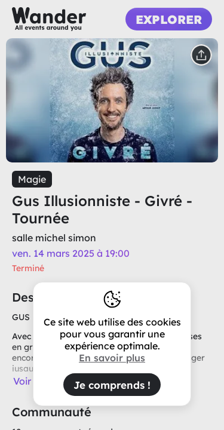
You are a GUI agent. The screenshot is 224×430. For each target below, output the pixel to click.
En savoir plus (112, 358)
